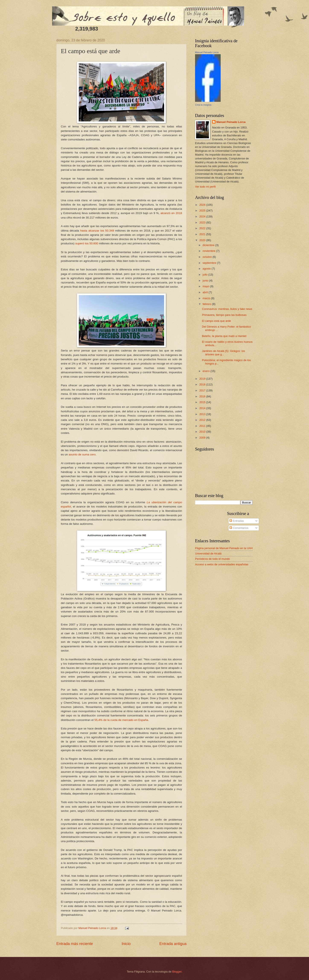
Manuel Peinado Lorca (207, 52)
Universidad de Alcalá (208, 553)
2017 (202, 390)
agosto (207, 268)
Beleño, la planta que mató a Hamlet (224, 336)
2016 (202, 396)
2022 (202, 228)
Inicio (126, 944)
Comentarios (238, 527)
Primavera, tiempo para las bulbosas (224, 314)
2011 (202, 425)
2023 (202, 222)
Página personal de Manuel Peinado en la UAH (224, 548)
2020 (202, 240)
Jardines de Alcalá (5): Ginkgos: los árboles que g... (223, 352)
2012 (202, 419)
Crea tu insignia (203, 105)
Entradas (236, 520)
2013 (202, 414)
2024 (202, 216)
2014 (202, 408)
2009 (202, 437)
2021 (202, 234)
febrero (207, 304)
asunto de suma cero (82, 454)
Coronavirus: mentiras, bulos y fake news (227, 309)
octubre (208, 256)
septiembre (210, 262)
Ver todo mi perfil (205, 186)
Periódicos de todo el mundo (212, 558)
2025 (202, 210)
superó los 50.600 (86, 243)
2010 (202, 431)
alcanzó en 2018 (171, 213)
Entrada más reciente (74, 944)
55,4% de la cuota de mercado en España (121, 720)
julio (205, 274)
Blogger (177, 971)
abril (205, 292)
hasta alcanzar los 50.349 (97, 230)
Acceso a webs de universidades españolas (221, 564)
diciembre (209, 245)
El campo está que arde (216, 320)
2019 (202, 378)
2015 (202, 402)
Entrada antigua (173, 944)
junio (206, 280)
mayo (206, 286)
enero (206, 371)
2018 (202, 384)
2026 (202, 204)
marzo (207, 298)
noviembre (209, 250)
